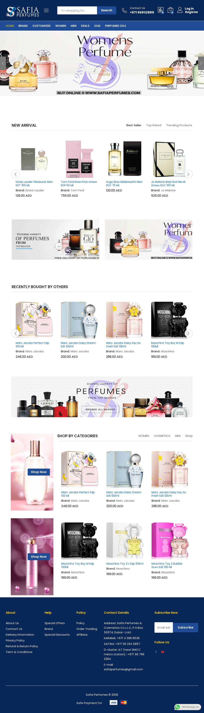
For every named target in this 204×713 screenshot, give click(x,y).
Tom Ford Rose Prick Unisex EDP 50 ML (79, 183)
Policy (80, 623)
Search (106, 10)
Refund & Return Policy (22, 646)
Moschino (167, 351)
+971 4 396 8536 (128, 638)
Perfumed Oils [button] (115, 25)
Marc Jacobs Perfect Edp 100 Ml (32, 344)
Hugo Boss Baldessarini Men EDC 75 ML (124, 183)
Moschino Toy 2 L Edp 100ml (124, 563)
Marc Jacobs (35, 351)
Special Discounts (57, 635)
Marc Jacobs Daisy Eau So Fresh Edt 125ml (123, 344)
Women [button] (60, 25)
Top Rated (153, 125)
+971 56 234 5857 (127, 644)
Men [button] (73, 25)
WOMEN (143, 436)
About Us (12, 623)
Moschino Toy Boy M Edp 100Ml (167, 344)
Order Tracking (86, 629)
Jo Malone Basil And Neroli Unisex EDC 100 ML (168, 183)
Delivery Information (20, 635)
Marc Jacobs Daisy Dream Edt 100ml (78, 344)
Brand (23, 25)
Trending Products (179, 125)
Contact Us (137, 8)
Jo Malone (168, 190)
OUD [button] (97, 25)
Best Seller (133, 125)
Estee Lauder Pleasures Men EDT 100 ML (34, 183)
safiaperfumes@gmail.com (123, 669)
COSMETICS (162, 436)
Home (10, 25)
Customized (41, 25)
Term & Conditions (19, 652)
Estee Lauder (35, 190)
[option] (102, 63)
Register (191, 12)
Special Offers (55, 623)
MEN (178, 436)
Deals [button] (85, 25)
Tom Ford (77, 190)
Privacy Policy (15, 640)
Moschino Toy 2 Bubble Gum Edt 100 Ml (167, 565)
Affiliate (82, 635)
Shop (189, 436)
